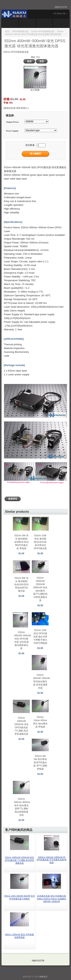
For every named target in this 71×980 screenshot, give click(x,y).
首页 (7, 31)
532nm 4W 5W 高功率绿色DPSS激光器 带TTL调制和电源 (40, 762)
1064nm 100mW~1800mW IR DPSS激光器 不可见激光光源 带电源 (51, 860)
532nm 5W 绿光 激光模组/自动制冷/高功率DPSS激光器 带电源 (21, 542)
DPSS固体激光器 (20, 31)
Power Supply (12, 131)
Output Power (12, 122)
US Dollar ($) (59, 13)
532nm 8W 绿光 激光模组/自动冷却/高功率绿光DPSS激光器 (21, 584)
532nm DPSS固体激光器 (42, 31)
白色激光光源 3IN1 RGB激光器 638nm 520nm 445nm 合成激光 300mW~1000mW (51, 899)
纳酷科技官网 (61, 7)
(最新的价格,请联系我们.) (16, 108)
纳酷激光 (43, 976)
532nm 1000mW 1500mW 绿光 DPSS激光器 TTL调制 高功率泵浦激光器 (19, 860)
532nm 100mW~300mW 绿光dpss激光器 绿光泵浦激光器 (41, 681)
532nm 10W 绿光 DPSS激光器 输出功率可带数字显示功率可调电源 (40, 636)
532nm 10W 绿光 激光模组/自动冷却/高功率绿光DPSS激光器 (40, 542)
